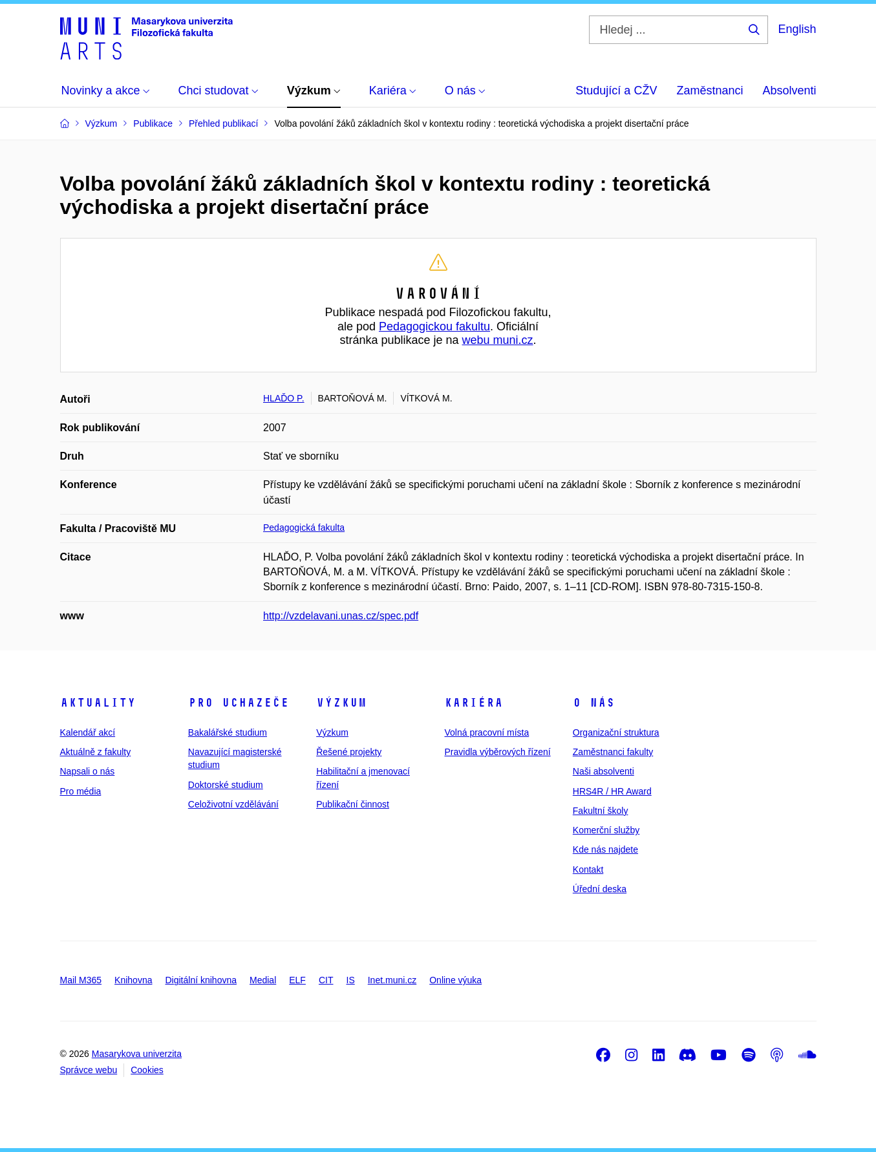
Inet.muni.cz (392, 980)
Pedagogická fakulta (304, 527)
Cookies (147, 1070)
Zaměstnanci (709, 90)
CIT (326, 980)
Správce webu (89, 1070)
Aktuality (98, 703)
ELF (297, 980)
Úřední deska (599, 889)
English (797, 29)
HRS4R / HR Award (612, 791)
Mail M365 (81, 980)
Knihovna (133, 980)
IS (351, 980)
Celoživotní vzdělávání (233, 804)
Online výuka (455, 980)
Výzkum (341, 703)
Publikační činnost (352, 804)
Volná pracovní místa (486, 732)
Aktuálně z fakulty (95, 752)
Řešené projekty (348, 752)
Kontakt (588, 869)
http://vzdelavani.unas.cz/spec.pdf (340, 615)
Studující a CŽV (616, 90)
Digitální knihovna (201, 980)
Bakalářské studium (227, 732)
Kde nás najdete (605, 849)
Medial (263, 980)
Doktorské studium (225, 785)
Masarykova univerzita (137, 1054)
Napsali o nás (87, 771)
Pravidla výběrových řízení (497, 752)
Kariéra (473, 703)
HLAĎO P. (283, 398)
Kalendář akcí (88, 732)
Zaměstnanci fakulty (613, 752)
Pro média (80, 791)
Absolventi (789, 90)
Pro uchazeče (238, 703)
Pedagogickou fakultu (434, 326)
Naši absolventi (603, 771)
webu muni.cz (497, 340)
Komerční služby (606, 830)
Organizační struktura (616, 732)
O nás (594, 703)
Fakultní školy (600, 810)
